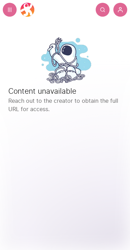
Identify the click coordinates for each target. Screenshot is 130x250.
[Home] (27, 10)
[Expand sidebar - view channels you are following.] (10, 10)
